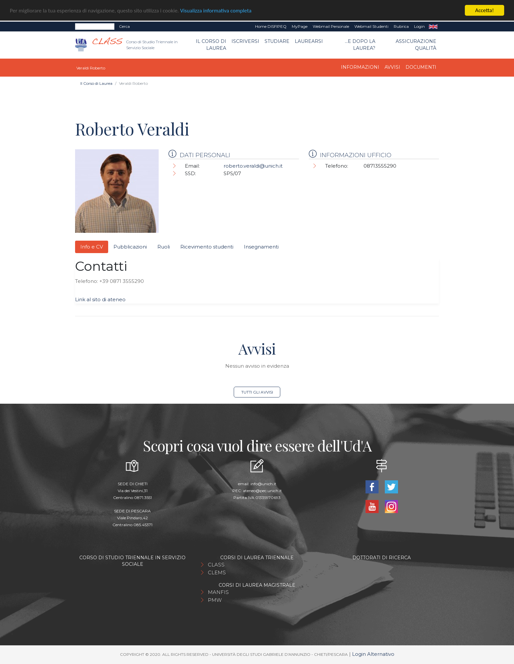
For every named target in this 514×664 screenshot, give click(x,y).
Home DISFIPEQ (271, 26)
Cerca (124, 26)
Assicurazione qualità (416, 44)
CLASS (216, 565)
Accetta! (484, 10)
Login (419, 26)
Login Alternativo (373, 654)
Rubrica (401, 26)
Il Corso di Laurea (211, 44)
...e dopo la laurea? (360, 44)
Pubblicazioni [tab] (130, 247)
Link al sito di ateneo (100, 299)
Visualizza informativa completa (216, 10)
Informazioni (360, 67)
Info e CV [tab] (91, 247)
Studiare (277, 41)
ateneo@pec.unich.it (262, 490)
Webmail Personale (331, 26)
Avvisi (392, 67)
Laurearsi (309, 41)
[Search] (94, 26)
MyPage (299, 26)
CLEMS (217, 572)
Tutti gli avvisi (257, 392)
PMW (215, 600)
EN (433, 26)
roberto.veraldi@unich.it (253, 166)
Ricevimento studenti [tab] (206, 247)
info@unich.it (263, 483)
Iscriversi (245, 41)
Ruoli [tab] (163, 247)
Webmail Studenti (371, 26)
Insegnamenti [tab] (261, 247)
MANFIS (218, 592)
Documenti (420, 67)
